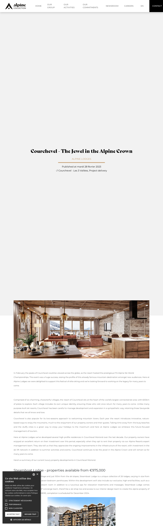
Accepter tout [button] (13, 514)
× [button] (37, 474)
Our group (51, 6)
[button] (6, 500)
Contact (157, 6)
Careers (128, 6)
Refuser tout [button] (30, 514)
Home (38, 6)
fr (143, 3)
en (142, 6)
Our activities (69, 6)
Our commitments (90, 6)
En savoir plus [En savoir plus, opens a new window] (26, 495)
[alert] (22, 497)
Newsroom (112, 6)
